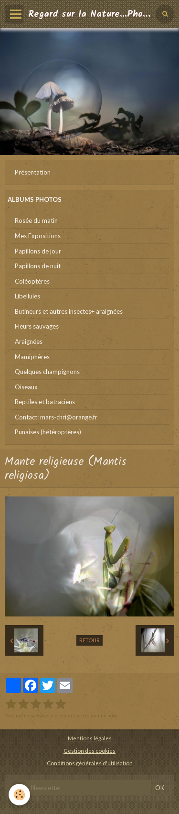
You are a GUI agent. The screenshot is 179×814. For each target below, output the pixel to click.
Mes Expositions (38, 236)
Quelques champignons (47, 371)
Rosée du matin (36, 220)
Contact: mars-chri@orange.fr (56, 417)
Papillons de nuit (38, 266)
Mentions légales (90, 738)
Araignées (28, 341)
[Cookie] (19, 794)
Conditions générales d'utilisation (90, 762)
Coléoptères (32, 281)
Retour (89, 640)
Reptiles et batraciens (45, 402)
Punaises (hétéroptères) (48, 432)
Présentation (33, 172)
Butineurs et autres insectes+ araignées (69, 311)
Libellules (27, 296)
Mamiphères (32, 357)
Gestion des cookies (89, 750)
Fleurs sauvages (37, 326)
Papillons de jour (38, 251)
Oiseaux (26, 387)
